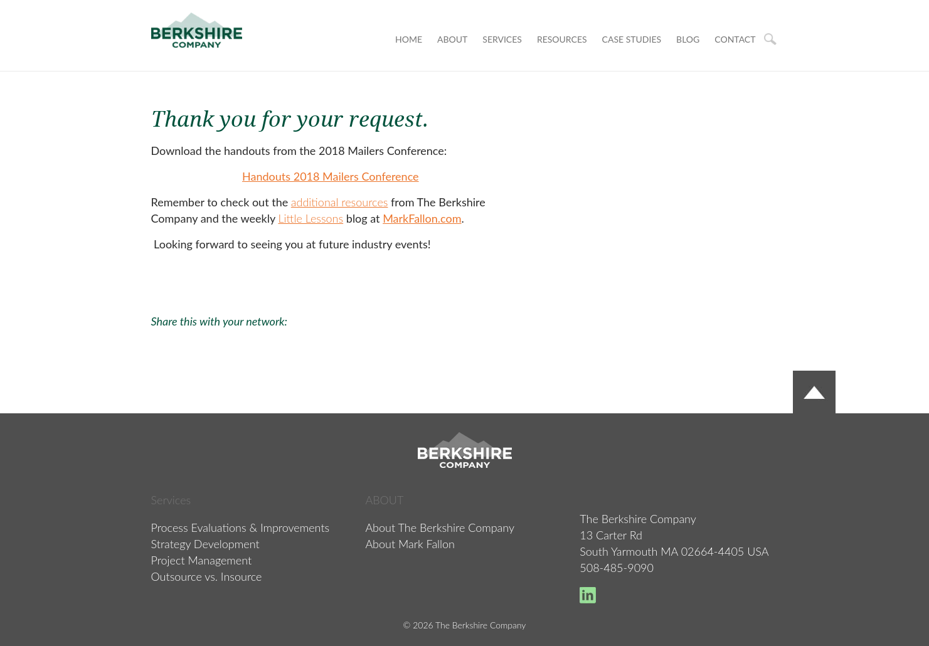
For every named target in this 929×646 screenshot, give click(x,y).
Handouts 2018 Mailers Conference (330, 176)
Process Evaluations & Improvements (240, 527)
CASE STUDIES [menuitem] (632, 39)
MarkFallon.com (422, 218)
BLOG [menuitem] (687, 39)
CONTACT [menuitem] (734, 39)
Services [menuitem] (502, 39)
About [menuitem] (452, 39)
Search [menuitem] (770, 39)
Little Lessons (310, 218)
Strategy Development (205, 544)
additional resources (339, 202)
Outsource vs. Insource (206, 576)
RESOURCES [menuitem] (562, 39)
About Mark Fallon (410, 544)
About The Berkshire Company (439, 527)
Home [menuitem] (408, 39)
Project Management (201, 560)
